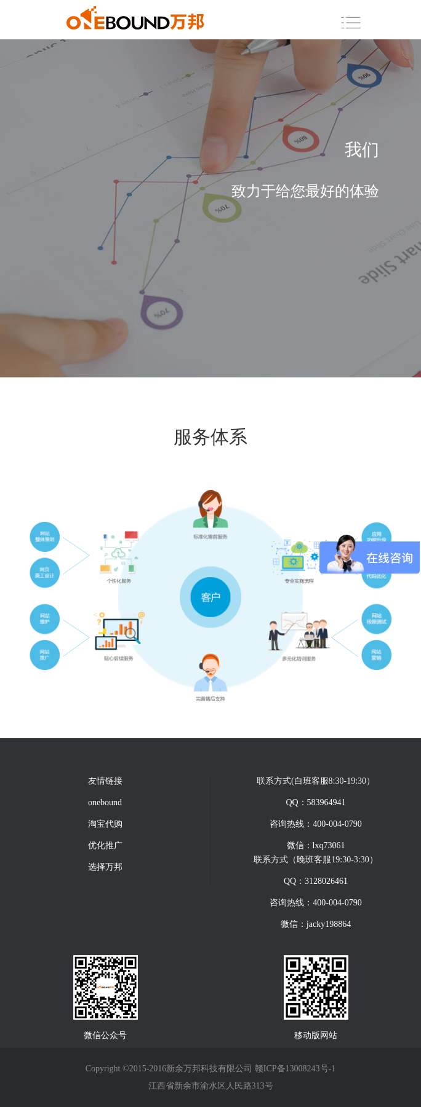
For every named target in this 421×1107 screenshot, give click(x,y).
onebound (105, 802)
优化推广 (105, 845)
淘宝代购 (105, 824)
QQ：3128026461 (316, 881)
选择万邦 (105, 867)
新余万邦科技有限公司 (209, 1068)
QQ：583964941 (315, 802)
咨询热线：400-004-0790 (315, 824)
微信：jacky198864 (316, 924)
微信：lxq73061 (316, 845)
